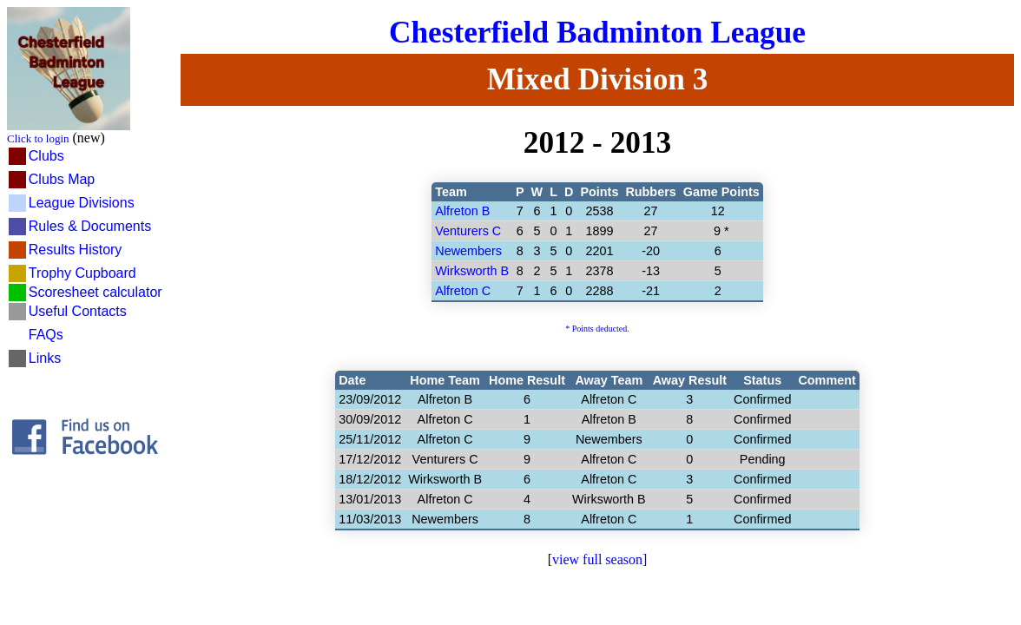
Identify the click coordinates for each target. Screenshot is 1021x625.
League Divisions (82, 202)
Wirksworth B (472, 271)
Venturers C (468, 231)
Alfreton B (462, 211)
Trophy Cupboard (82, 273)
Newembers (468, 251)
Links (45, 358)
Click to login (38, 138)
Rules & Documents (90, 226)
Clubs (46, 155)
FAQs (46, 334)
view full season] (599, 559)
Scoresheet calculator (95, 292)
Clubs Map (62, 179)
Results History (75, 249)
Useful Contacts (78, 311)
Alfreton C (463, 291)
